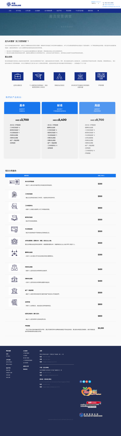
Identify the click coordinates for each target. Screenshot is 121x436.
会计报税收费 (48, 10)
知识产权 (59, 10)
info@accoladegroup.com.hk (111, 6)
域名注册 (8, 377)
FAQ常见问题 (79, 10)
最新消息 (90, 10)
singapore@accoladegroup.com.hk (51, 387)
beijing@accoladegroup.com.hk (50, 375)
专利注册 (8, 375)
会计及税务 (25, 362)
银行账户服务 (26, 357)
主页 (10, 10)
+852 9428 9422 (109, 4)
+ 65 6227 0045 (46, 384)
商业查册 (68, 10)
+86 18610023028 (47, 372)
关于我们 (8, 356)
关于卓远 (18, 10)
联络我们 (25, 369)
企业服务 (37, 10)
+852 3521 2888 (108, 3)
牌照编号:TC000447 (96, 1)
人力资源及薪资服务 (27, 360)
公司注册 (27, 10)
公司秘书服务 (26, 353)
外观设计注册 (9, 372)
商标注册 (8, 370)
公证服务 (25, 355)
